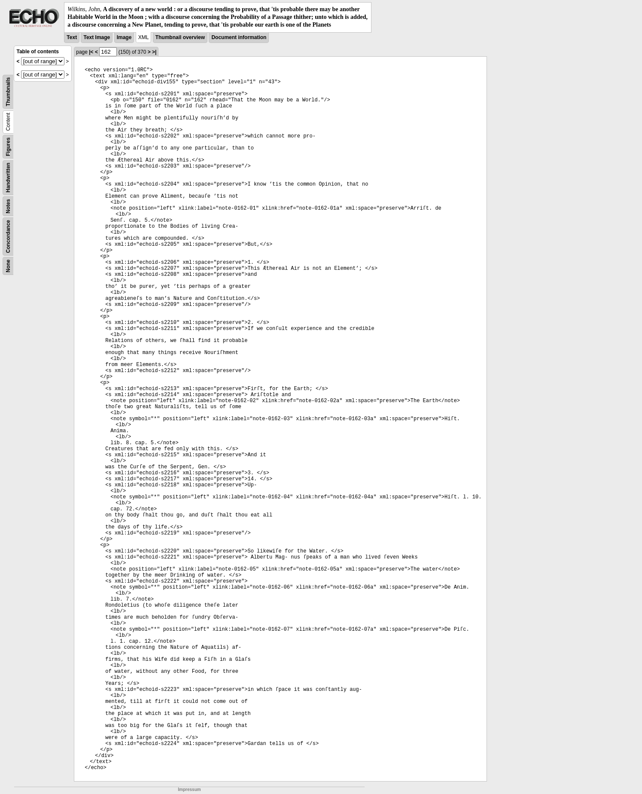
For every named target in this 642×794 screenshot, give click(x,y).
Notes (8, 206)
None (8, 266)
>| (154, 52)
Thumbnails (8, 91)
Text (72, 37)
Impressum (189, 789)
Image (124, 37)
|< (91, 52)
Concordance (8, 236)
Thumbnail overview (180, 37)
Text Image (96, 37)
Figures (8, 146)
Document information (238, 37)
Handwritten (8, 177)
